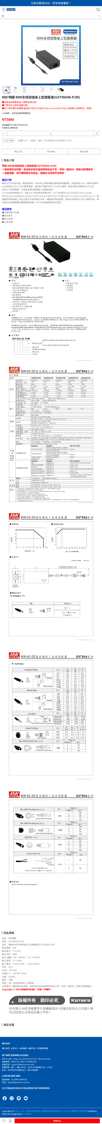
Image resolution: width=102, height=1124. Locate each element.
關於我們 (5, 1048)
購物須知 (32, 1048)
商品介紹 (18, 151)
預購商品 (57, 1120)
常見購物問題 (42, 1048)
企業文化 (14, 1048)
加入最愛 (8, 140)
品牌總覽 (23, 1048)
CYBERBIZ (27, 1114)
